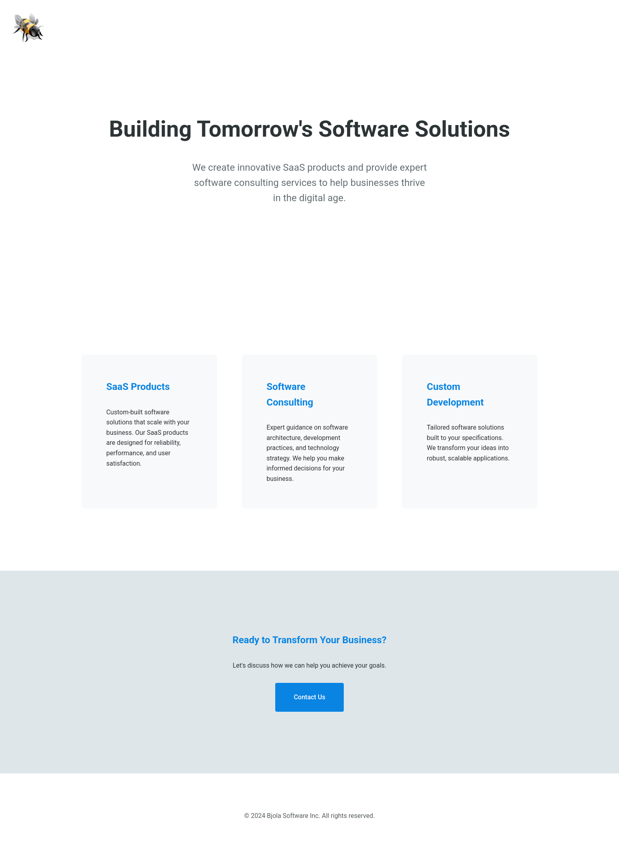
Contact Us (309, 697)
